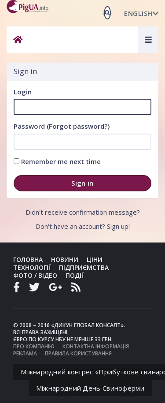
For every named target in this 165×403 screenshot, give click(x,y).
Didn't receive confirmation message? (83, 212)
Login (23, 91)
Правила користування (78, 353)
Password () (62, 126)
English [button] (141, 13)
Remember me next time (57, 161)
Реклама (25, 353)
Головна (28, 259)
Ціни (95, 259)
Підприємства (84, 267)
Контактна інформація (95, 346)
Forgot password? (78, 126)
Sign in (82, 183)
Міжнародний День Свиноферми (90, 388)
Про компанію (34, 346)
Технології (32, 267)
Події (75, 275)
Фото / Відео (35, 275)
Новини (64, 259)
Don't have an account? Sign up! (83, 226)
